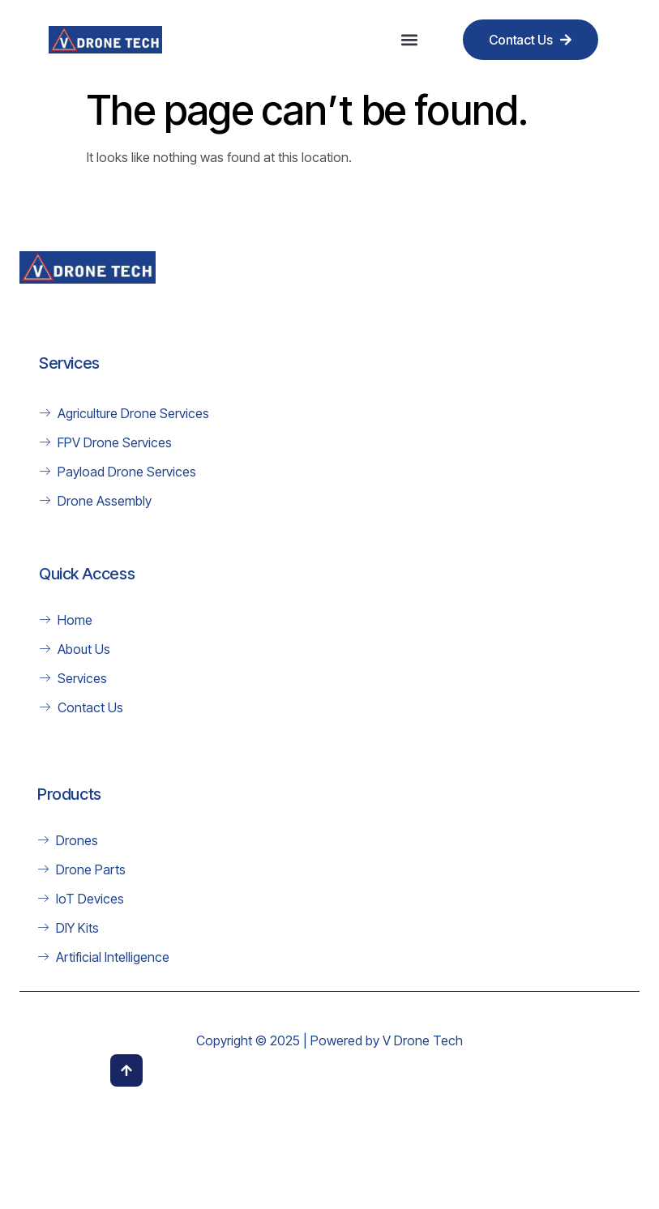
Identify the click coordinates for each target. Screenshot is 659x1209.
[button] (409, 40)
